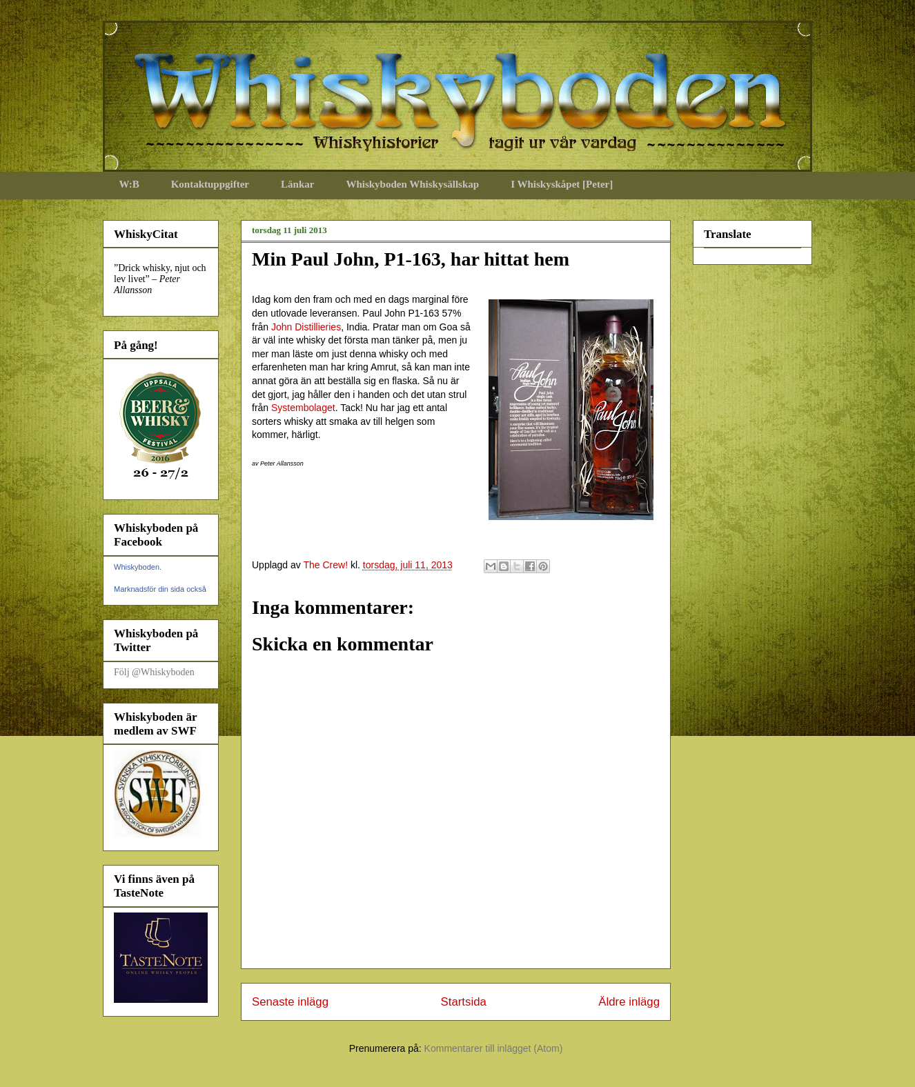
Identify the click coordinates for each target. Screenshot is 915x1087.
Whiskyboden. (137, 567)
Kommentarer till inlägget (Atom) (493, 1048)
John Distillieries (306, 326)
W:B (129, 184)
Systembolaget (303, 407)
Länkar (297, 184)
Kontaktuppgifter (210, 184)
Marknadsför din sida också (160, 589)
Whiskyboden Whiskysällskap (412, 184)
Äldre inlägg (629, 1001)
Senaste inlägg (290, 1001)
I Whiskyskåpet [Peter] (562, 184)
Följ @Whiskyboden (154, 672)
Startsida (463, 1001)
